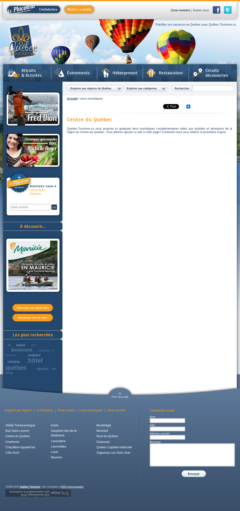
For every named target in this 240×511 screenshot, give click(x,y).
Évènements (78, 73)
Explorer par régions (18, 410)
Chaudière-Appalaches (20, 447)
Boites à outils (79, 9)
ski (9, 345)
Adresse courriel (159, 433)
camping (13, 361)
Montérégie (103, 425)
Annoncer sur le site (32, 317)
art (33, 345)
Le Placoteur (44, 410)
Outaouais (103, 442)
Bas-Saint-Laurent (17, 431)
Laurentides (58, 446)
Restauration (171, 73)
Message (155, 441)
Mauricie (56, 457)
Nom (152, 416)
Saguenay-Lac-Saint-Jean (113, 452)
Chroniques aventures (33, 106)
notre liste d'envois (43, 190)
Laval (54, 452)
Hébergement (124, 73)
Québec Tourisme (30, 486)
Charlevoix (12, 442)
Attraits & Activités (31, 73)
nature (20, 345)
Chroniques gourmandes (33, 150)
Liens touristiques (91, 410)
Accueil (72, 98)
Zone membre (180, 10)
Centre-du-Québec (17, 436)
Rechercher (182, 88)
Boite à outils (66, 410)
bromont (21, 350)
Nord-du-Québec (107, 436)
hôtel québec (24, 364)
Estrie (55, 425)
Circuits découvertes (216, 73)
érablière (34, 355)
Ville (152, 425)
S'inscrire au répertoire (32, 308)
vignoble (42, 369)
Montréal (102, 431)
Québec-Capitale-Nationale (114, 447)
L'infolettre (32, 9)
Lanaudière (58, 441)
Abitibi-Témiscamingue (20, 425)
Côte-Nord (12, 452)
